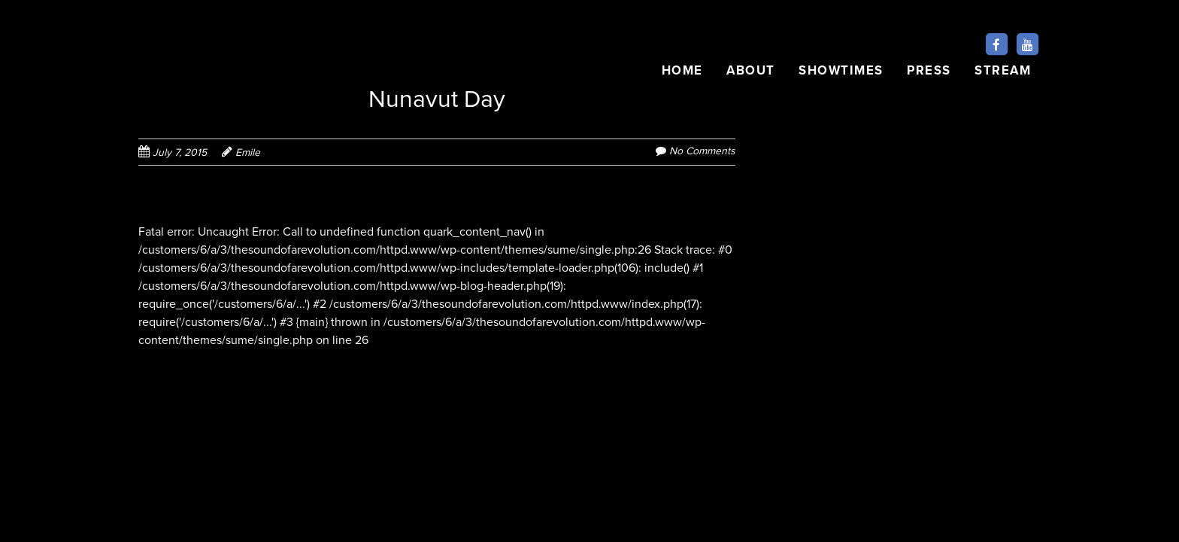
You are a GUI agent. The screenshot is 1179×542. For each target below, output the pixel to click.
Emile (247, 152)
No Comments (702, 151)
